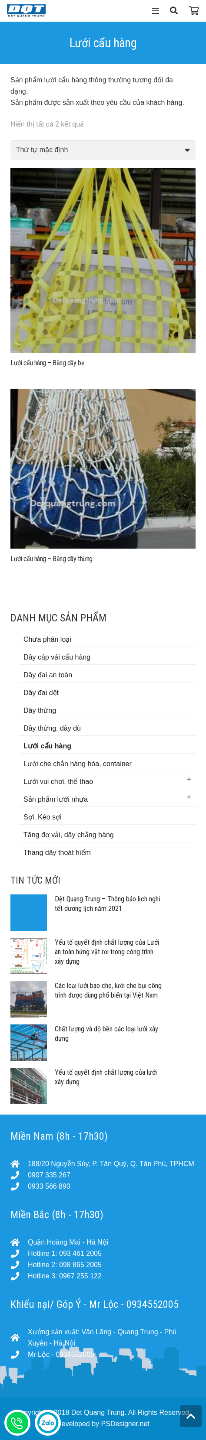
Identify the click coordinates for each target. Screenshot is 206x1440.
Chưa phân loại (47, 639)
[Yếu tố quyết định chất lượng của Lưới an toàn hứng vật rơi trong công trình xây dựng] (28, 956)
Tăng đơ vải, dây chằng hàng (68, 835)
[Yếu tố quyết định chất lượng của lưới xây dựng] (28, 1086)
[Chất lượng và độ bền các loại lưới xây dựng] (28, 1042)
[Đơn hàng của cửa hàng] (103, 150)
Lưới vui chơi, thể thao (58, 781)
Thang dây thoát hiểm (57, 852)
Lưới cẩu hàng (47, 746)
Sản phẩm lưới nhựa (55, 799)
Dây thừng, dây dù (52, 728)
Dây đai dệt (41, 692)
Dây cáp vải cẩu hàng (56, 657)
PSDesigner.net (125, 1423)
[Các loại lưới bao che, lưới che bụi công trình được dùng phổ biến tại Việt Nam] (28, 999)
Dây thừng (39, 710)
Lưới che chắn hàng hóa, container (77, 763)
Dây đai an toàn (47, 675)
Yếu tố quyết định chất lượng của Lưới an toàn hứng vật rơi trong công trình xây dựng (107, 952)
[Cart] (194, 11)
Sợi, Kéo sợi (42, 817)
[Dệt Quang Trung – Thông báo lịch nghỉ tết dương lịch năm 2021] (28, 912)
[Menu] (155, 11)
